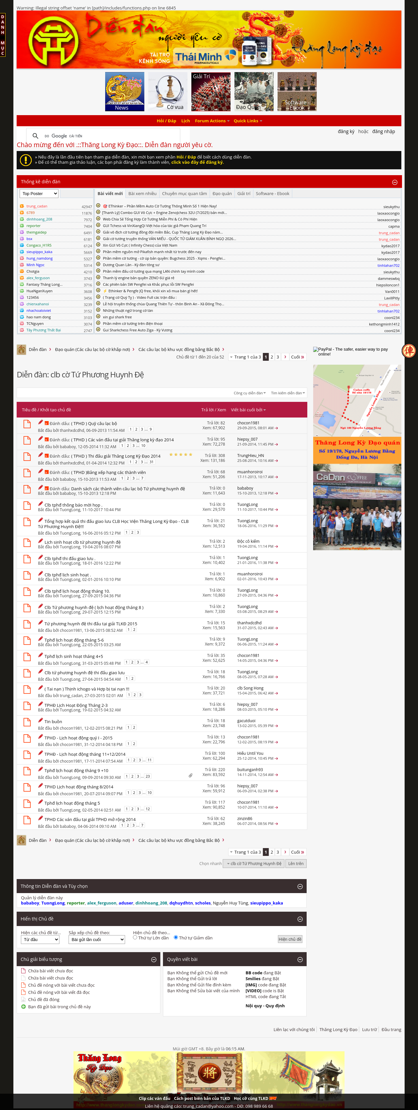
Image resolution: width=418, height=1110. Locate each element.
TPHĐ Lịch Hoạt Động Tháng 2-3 (76, 705)
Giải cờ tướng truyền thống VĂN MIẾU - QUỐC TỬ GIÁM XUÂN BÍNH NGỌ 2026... (169, 238)
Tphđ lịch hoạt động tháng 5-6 (74, 640)
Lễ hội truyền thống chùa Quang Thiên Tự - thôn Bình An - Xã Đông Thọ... (163, 303)
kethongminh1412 (384, 324)
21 (222, 521)
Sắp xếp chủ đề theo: (89, 932)
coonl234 (392, 317)
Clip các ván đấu (154, 1098)
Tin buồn (53, 721)
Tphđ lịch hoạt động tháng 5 (72, 803)
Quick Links (246, 121)
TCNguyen (34, 323)
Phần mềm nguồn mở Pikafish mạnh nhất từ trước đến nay (152, 251)
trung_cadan (71, 695)
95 (222, 439)
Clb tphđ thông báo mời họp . (74, 505)
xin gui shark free (117, 316)
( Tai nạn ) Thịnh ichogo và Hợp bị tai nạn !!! (87, 689)
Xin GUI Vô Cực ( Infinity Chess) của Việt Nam (140, 245)
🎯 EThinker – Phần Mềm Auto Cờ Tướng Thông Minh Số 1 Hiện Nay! (160, 206)
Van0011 (392, 291)
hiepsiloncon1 (388, 284)
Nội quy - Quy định (265, 1006)
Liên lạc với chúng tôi (294, 1029)
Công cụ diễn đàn (248, 392)
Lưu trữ (369, 1029)
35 (222, 655)
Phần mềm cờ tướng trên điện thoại (133, 323)
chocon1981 (71, 630)
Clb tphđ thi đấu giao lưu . (70, 558)
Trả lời (207, 410)
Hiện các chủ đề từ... (41, 932)
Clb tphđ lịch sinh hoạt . (68, 575)
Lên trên (296, 863)
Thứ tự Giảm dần (193, 937)
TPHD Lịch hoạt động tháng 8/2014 (79, 787)
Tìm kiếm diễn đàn (286, 392)
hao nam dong (38, 316)
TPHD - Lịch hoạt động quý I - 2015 (79, 738)
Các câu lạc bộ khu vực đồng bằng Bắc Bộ (179, 349)
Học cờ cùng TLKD (255, 1098)
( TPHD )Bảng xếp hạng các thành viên (108, 472)
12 (148, 808)
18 (222, 672)
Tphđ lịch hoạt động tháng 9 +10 (76, 770)
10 (143, 445)
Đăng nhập (383, 131)
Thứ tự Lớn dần (151, 937)
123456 (32, 297)
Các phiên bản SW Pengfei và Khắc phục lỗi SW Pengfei (148, 284)
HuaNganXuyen (39, 290)
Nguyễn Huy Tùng (230, 903)
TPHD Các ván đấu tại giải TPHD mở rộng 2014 (90, 819)
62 (222, 818)
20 (222, 688)
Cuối (298, 357)
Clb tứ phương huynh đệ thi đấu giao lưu (85, 673)
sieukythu (391, 206)
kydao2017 (390, 245)
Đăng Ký (346, 131)
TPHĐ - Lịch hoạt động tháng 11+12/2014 (85, 754)
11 (150, 759)
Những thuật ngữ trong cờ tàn (128, 310)
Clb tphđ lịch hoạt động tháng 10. (77, 591)
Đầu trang (391, 1029)
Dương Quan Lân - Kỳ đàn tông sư (131, 264)
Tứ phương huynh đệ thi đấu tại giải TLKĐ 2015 (91, 624)
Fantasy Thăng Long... (44, 284)
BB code (254, 973)
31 (152, 461)
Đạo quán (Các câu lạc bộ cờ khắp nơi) (92, 349)
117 (221, 802)
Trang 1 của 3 (247, 357)
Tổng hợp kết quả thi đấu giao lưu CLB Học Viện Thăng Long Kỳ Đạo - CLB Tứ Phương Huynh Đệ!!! (113, 523)
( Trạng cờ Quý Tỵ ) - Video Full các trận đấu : (139, 297)
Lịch (185, 121)
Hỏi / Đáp (166, 121)
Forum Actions (210, 121)
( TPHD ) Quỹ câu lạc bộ (94, 423)
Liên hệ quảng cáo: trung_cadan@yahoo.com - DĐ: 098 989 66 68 (209, 1106)
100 (221, 753)
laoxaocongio (389, 213)
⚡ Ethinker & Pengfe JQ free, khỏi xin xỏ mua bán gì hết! (150, 290)
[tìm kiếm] (102, 136)
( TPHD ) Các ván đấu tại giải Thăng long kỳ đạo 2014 (122, 440)
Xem (221, 410)
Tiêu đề (29, 410)
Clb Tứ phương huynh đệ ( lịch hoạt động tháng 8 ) (94, 607)
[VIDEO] (254, 991)
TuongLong (70, 509)
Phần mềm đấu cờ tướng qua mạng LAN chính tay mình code (153, 271)
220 (221, 769)
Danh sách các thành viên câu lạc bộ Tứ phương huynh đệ (128, 489)
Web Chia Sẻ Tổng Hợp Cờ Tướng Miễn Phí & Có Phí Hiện (150, 219)
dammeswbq (389, 278)
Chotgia (32, 271)
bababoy (68, 446)
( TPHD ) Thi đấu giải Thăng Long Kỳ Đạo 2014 (116, 456)
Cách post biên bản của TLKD (202, 1098)
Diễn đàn (38, 349)
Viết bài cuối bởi (248, 410)
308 (221, 455)
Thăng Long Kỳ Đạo (338, 1029)
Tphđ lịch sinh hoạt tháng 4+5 (74, 656)
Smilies (253, 978)
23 (148, 776)
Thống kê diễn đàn (40, 181)
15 (222, 623)
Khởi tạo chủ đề (55, 410)
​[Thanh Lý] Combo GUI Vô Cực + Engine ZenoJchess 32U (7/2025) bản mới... (164, 212)
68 (222, 472)
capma (393, 226)
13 (222, 737)
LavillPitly (392, 298)
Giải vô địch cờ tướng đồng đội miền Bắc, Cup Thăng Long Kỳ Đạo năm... (163, 232)
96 (222, 786)
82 (222, 423)
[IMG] (251, 985)
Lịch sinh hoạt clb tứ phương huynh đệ (83, 542)
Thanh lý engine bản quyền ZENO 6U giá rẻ (138, 277)
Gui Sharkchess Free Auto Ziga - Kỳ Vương (137, 329)
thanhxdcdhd (72, 430)
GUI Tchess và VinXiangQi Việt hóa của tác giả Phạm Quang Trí (154, 225)
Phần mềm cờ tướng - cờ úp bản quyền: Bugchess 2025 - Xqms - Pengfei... (164, 258)
